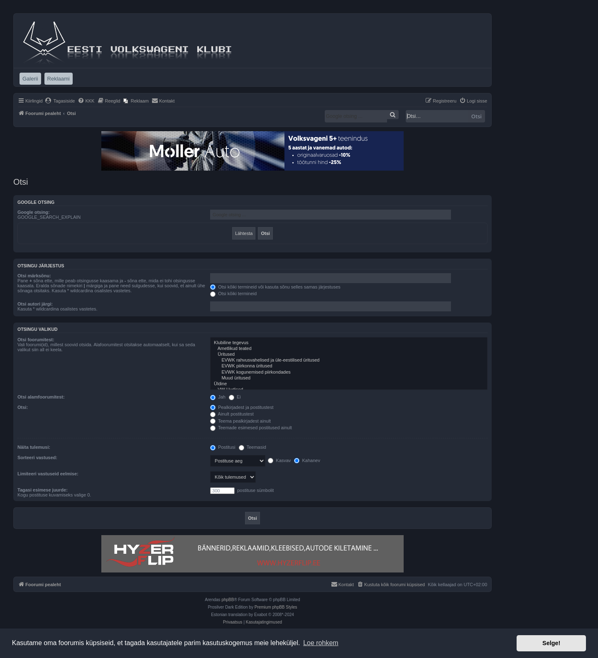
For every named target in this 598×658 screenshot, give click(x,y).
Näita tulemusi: (33, 447)
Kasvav (279, 460)
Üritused (349, 354)
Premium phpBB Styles (276, 607)
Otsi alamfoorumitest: (41, 396)
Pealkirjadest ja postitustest (241, 407)
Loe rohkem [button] (320, 642)
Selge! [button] (551, 643)
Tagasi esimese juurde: (42, 489)
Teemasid (252, 447)
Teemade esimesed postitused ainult (251, 427)
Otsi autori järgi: (35, 303)
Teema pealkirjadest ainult (240, 420)
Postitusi (222, 447)
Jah (217, 396)
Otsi (476, 116)
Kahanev (307, 460)
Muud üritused (349, 378)
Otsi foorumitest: (35, 339)
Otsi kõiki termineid (233, 293)
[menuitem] (60, 101)
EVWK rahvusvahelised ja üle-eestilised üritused (349, 360)
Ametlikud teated (349, 349)
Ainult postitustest (232, 413)
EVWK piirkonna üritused (349, 366)
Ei (235, 396)
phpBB (227, 599)
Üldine (349, 384)
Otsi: (22, 407)
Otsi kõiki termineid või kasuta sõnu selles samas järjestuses (275, 286)
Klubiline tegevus (349, 343)
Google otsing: (33, 212)
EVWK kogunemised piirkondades (349, 372)
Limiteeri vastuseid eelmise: (47, 473)
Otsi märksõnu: (34, 275)
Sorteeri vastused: (37, 457)
